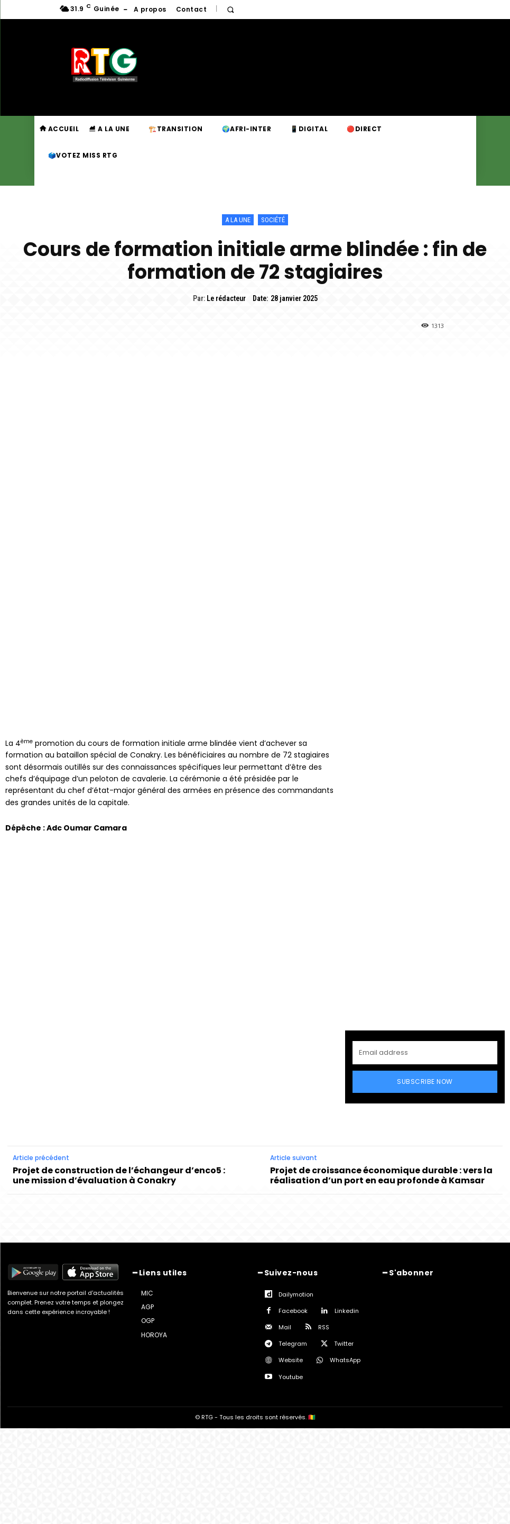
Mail (285, 1327)
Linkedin (347, 1311)
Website (291, 1360)
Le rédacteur (226, 298)
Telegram (293, 1343)
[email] (425, 1052)
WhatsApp (345, 1360)
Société (273, 219)
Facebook (293, 1311)
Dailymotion (296, 1294)
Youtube (291, 1377)
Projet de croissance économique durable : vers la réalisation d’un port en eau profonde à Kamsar (381, 1175)
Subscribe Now (425, 1081)
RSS (323, 1327)
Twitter (344, 1343)
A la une (238, 219)
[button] (230, 10)
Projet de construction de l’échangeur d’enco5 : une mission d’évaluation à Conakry (119, 1175)
